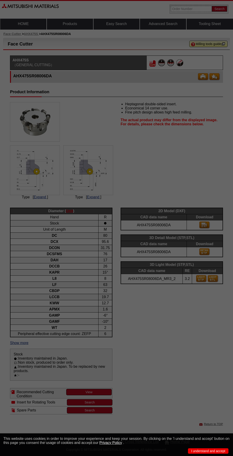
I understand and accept (208, 451)
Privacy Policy (110, 443)
